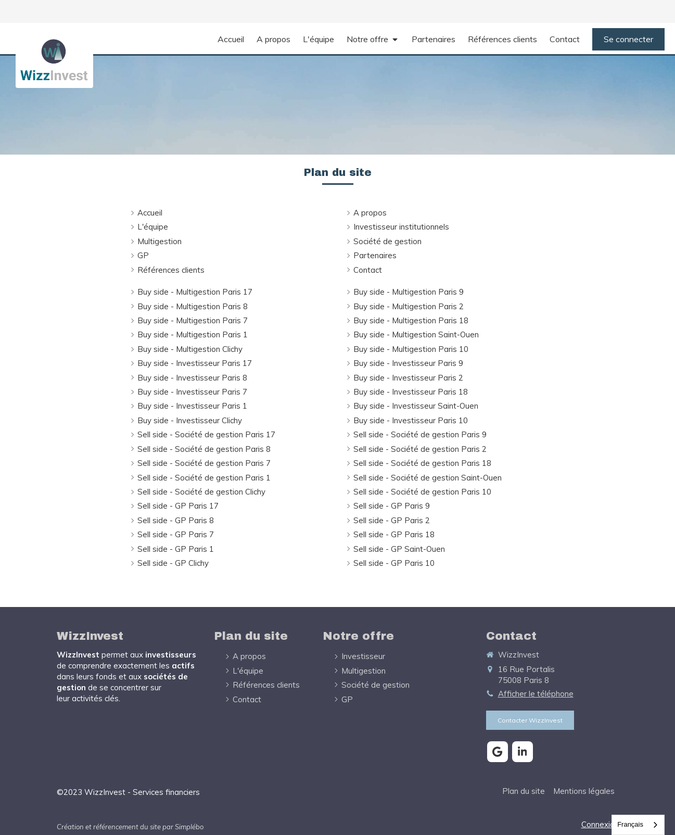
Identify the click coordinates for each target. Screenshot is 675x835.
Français (630, 824)
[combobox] (638, 825)
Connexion (600, 824)
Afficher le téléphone (536, 694)
